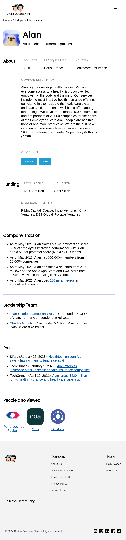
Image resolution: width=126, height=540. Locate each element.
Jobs (45, 161)
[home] (18, 9)
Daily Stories (113, 464)
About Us (56, 464)
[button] (115, 9)
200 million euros (62, 280)
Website (28, 161)
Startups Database (24, 20)
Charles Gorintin (22, 323)
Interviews (112, 470)
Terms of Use (58, 490)
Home (6, 20)
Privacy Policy (59, 483)
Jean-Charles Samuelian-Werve (33, 314)
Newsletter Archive (62, 470)
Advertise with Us (61, 477)
